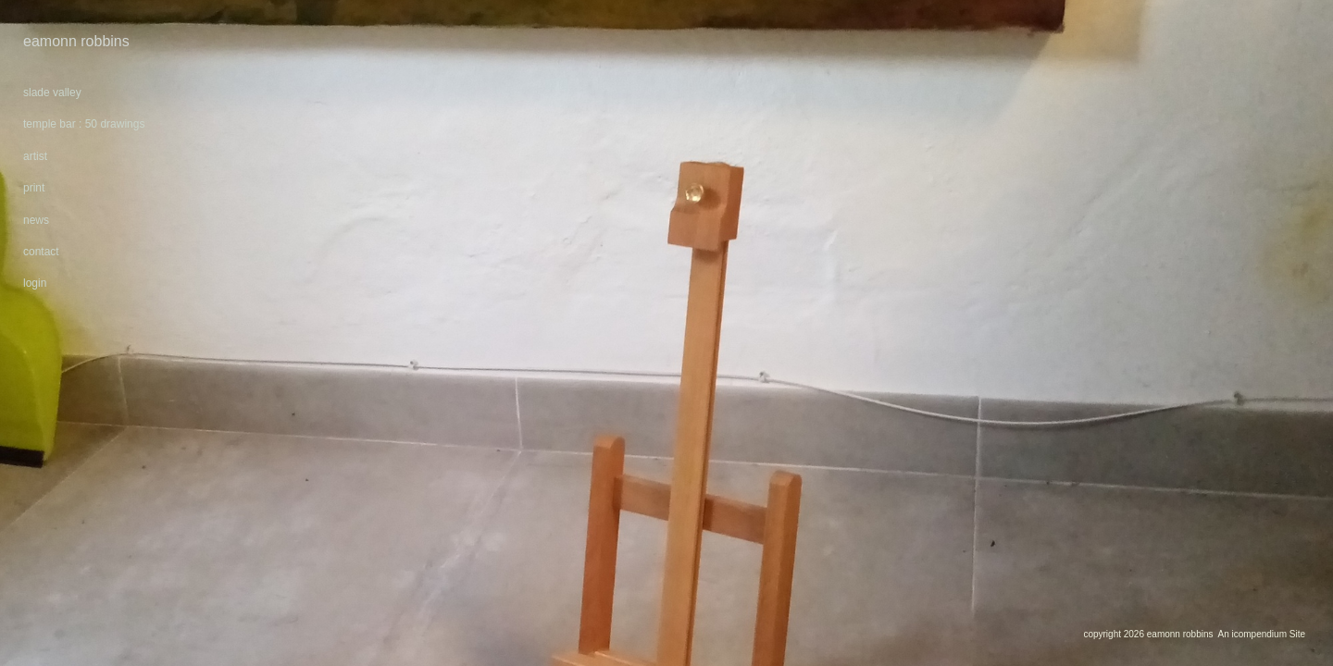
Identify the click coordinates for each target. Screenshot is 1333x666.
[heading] (69, 41)
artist (35, 156)
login (34, 283)
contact (41, 251)
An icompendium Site (1262, 634)
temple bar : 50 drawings (83, 123)
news (36, 220)
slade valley (52, 92)
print (33, 187)
